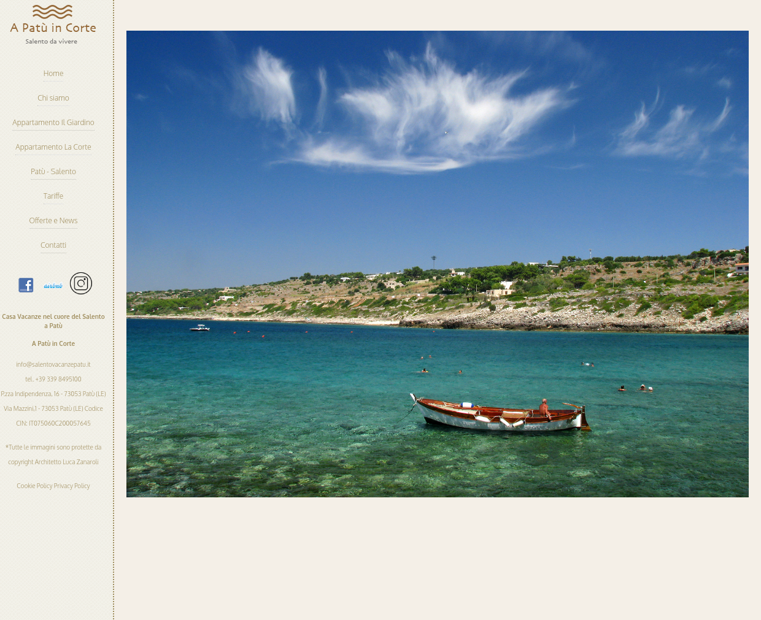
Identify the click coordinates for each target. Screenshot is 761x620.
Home (54, 73)
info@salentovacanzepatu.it (53, 364)
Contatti (53, 245)
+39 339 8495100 (58, 379)
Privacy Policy (72, 485)
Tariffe (53, 196)
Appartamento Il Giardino (53, 122)
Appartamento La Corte (53, 146)
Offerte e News (53, 220)
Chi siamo (53, 97)
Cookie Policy (34, 485)
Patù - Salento (53, 171)
